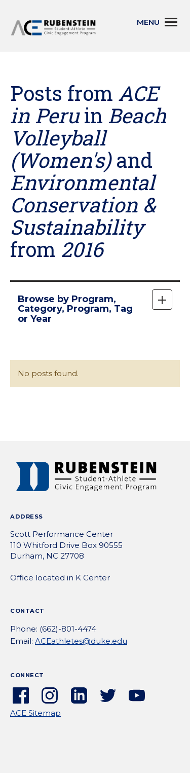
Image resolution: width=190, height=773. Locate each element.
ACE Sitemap (35, 713)
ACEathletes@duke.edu (81, 641)
